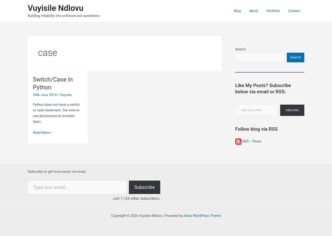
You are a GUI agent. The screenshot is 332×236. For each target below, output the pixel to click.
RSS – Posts (248, 141)
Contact (295, 11)
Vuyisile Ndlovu (55, 8)
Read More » (42, 133)
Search (240, 49)
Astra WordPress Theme (202, 216)
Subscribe (292, 110)
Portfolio (275, 11)
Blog (242, 11)
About (257, 11)
